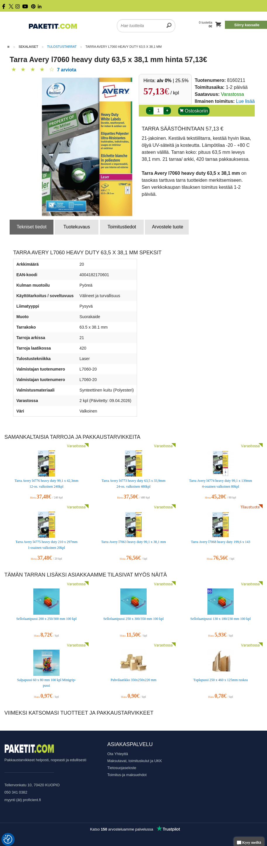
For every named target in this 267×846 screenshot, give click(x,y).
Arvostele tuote (167, 226)
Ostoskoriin (194, 110)
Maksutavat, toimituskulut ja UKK (134, 761)
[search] (169, 22)
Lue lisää (245, 101)
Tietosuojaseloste (121, 768)
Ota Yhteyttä (117, 754)
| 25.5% (172, 80)
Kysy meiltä (249, 843)
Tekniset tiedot (31, 226)
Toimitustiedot (122, 226)
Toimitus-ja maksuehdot (126, 775)
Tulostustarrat (62, 46)
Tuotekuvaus (76, 226)
